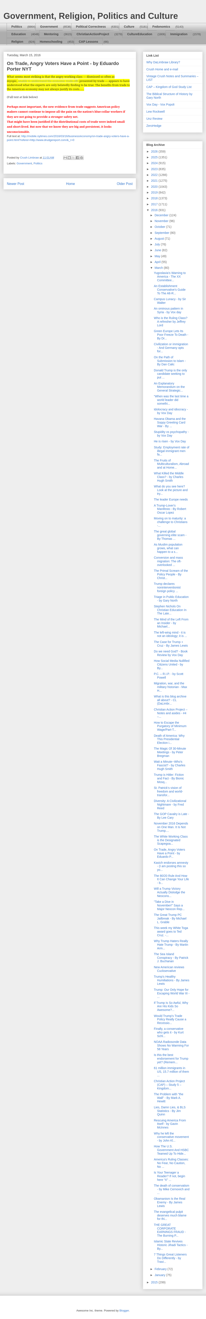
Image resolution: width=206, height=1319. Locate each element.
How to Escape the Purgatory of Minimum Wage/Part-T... (170, 726)
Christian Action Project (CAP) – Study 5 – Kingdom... (169, 1084)
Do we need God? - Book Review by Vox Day (171, 653)
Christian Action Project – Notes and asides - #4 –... (170, 713)
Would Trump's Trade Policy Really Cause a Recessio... (170, 1019)
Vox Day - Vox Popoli (160, 104)
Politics (16, 26)
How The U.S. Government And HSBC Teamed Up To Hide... (171, 1150)
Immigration (179, 34)
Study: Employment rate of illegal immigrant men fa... (171, 451)
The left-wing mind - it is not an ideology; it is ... (170, 634)
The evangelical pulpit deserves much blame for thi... (170, 1215)
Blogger (124, 1310)
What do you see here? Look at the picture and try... (171, 490)
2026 (155, 151)
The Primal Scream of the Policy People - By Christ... (171, 574)
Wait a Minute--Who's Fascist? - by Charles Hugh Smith (169, 765)
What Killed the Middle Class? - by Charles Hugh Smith (169, 477)
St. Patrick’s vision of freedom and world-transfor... (168, 791)
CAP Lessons (88, 41)
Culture (129, 26)
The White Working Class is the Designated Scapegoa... (171, 840)
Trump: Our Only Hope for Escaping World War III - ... (171, 993)
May (157, 256)
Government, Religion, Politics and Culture (90, 16)
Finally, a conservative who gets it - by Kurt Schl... (169, 1032)
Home (70, 184)
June (158, 250)
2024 (155, 163)
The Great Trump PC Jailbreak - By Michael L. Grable (170, 918)
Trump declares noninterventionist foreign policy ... (167, 587)
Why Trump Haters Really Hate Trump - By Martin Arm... (171, 944)
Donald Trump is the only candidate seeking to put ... (170, 374)
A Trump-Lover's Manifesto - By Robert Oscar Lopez (170, 509)
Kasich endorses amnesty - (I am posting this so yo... (171, 866)
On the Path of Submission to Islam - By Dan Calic (170, 360)
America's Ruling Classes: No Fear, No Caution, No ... (171, 1163)
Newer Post (15, 184)
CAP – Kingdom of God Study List (169, 87)
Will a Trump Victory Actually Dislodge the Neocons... (169, 892)
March (159, 267)
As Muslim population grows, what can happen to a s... (168, 548)
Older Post (125, 184)
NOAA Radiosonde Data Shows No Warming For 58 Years (171, 1045)
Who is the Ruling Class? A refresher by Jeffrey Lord (170, 321)
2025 (155, 157)
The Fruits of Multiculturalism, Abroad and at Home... (171, 464)
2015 (155, 1282)
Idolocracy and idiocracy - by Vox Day (171, 411)
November (161, 221)
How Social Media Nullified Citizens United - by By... (171, 664)
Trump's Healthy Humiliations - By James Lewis (171, 980)
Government (49, 26)
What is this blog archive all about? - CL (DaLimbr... (170, 700)
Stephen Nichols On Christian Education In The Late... (170, 610)
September (162, 232)
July (157, 244)
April (157, 262)
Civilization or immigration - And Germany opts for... (171, 347)
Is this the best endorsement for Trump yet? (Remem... (171, 1058)
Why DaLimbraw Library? (163, 62)
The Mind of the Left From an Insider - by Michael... (171, 623)
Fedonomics (161, 26)
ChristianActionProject (93, 34)
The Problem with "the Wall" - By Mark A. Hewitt (168, 1097)
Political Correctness (91, 26)
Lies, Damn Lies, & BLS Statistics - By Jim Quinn (170, 1111)
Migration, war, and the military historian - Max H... (170, 687)
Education (18, 34)
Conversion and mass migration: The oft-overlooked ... (168, 561)
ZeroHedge (153, 125)
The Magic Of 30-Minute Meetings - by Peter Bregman (170, 752)
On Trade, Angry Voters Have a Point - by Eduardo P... (169, 853)
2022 (155, 175)
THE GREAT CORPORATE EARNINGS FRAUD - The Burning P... (170, 1230)
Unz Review (154, 118)
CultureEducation (139, 34)
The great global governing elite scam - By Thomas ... (170, 535)
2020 (155, 186)
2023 (155, 169)
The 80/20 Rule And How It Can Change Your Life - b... (171, 879)
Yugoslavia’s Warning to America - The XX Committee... (170, 276)
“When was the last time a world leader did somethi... (171, 400)
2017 (155, 204)
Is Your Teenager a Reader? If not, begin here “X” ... (169, 1176)
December (161, 215)
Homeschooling (51, 41)
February (160, 1269)
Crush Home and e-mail (162, 69)
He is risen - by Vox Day (170, 441)
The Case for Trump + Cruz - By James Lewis (171, 643)
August (159, 238)
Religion (17, 41)
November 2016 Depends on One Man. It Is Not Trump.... (171, 827)
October (160, 226)
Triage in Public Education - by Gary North (171, 598)
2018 (155, 198)
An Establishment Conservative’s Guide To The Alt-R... (170, 289)
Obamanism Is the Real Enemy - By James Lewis (169, 1202)
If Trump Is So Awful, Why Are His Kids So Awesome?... (171, 1006)
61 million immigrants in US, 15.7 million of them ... (171, 1071)
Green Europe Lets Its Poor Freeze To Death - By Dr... (171, 334)
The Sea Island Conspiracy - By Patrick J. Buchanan (171, 957)
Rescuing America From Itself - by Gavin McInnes (170, 1124)
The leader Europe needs (171, 499)
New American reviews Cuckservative (169, 969)
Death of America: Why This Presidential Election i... (169, 739)
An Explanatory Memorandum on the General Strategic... (169, 387)
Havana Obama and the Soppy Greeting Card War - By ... (170, 422)
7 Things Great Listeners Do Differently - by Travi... (170, 1258)
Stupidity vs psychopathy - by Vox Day (171, 433)
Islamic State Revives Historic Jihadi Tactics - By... (171, 1245)
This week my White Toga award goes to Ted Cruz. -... (171, 931)
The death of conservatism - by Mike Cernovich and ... (171, 1189)
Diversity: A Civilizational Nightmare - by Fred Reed (170, 804)
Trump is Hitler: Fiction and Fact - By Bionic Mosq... (169, 778)
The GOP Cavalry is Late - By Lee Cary (171, 815)
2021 (155, 180)
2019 (155, 192)
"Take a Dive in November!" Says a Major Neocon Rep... (169, 905)
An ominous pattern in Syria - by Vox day (168, 310)
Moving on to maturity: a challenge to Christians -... (171, 522)
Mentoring (51, 34)
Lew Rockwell (155, 111)
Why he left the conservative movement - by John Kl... (171, 1137)
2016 (155, 210)
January (160, 1275)
